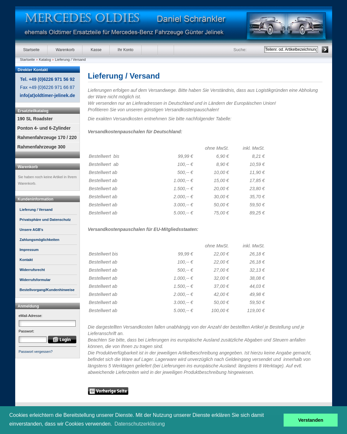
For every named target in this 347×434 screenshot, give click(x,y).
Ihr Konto (126, 50)
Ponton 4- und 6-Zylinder (44, 128)
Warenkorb (65, 50)
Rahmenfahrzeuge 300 (41, 146)
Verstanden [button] (310, 420)
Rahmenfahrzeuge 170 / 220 (47, 137)
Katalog (45, 59)
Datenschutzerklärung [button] (139, 424)
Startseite (31, 50)
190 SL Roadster (35, 118)
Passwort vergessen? (36, 351)
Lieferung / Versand (70, 59)
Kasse (96, 50)
